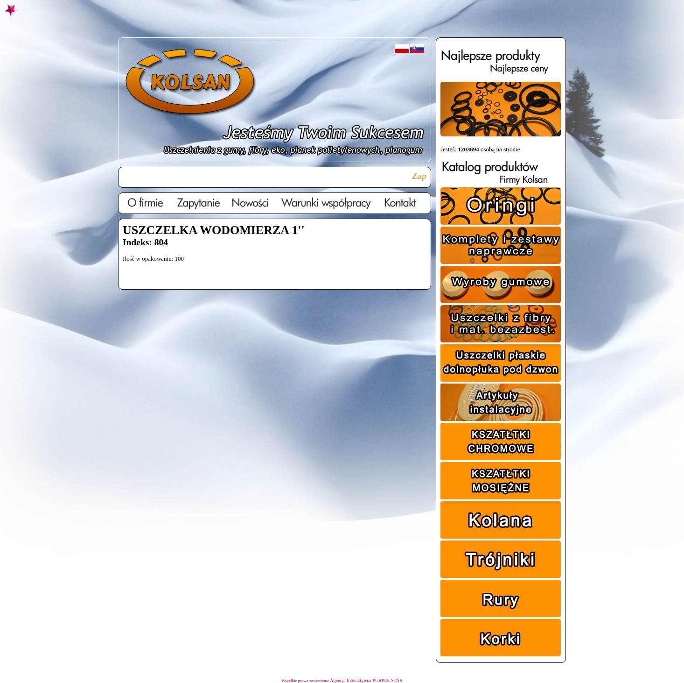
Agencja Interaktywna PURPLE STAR (366, 680)
